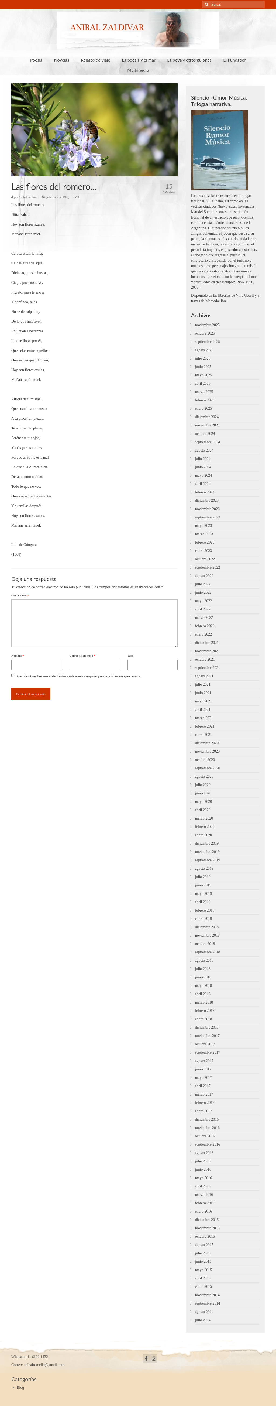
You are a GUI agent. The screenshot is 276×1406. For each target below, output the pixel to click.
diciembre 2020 (207, 743)
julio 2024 (203, 459)
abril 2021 (203, 710)
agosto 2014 (204, 1312)
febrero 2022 (205, 626)
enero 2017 (203, 1111)
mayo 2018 (203, 986)
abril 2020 (203, 810)
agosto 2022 (204, 576)
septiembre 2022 (207, 567)
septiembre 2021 (207, 668)
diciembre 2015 (207, 1220)
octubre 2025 (205, 333)
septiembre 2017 (207, 1052)
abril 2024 (203, 484)
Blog (66, 197)
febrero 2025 (205, 400)
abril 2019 (203, 902)
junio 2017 (203, 1069)
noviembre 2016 (207, 1128)
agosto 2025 (204, 350)
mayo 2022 (203, 601)
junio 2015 (203, 1262)
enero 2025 (203, 409)
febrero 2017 (205, 1103)
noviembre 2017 (207, 1036)
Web (130, 655)
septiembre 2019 (207, 860)
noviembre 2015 (207, 1228)
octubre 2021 (205, 659)
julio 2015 (203, 1253)
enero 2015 (203, 1287)
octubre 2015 (205, 1236)
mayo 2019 (203, 894)
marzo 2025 (204, 392)
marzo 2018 (204, 1002)
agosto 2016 (204, 1153)
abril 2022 (203, 609)
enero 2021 (203, 735)
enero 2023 (203, 551)
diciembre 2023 (207, 501)
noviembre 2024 (207, 425)
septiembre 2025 (207, 342)
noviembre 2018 (207, 935)
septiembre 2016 (207, 1144)
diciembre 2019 (207, 843)
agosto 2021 (204, 676)
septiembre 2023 (207, 517)
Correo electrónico (82, 655)
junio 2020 (203, 793)
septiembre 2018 (207, 952)
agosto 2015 (204, 1245)
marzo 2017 (204, 1094)
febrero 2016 (205, 1203)
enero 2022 (203, 634)
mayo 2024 (203, 475)
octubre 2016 (205, 1136)
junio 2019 (203, 885)
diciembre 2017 (207, 1027)
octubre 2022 (205, 559)
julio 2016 (203, 1161)
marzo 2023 (204, 534)
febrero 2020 (205, 827)
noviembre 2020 (207, 751)
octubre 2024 (205, 434)
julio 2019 (203, 877)
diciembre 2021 (207, 643)
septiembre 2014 (207, 1303)
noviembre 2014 (207, 1295)
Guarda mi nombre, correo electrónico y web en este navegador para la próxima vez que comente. (79, 676)
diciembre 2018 (207, 927)
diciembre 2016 (207, 1119)
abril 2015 (203, 1278)
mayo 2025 (203, 375)
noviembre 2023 (207, 509)
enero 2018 (203, 1019)
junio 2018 (203, 977)
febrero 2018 (205, 1011)
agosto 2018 (204, 960)
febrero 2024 (205, 492)
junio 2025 (203, 367)
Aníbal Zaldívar (28, 197)
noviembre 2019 (207, 852)
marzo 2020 (204, 818)
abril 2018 (203, 994)
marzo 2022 (204, 618)
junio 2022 (203, 593)
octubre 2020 (205, 760)
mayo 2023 (203, 526)
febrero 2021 (205, 726)
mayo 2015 (203, 1270)
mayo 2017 (203, 1078)
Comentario (20, 595)
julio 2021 (203, 684)
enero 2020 (203, 835)
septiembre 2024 (207, 442)
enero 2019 (203, 919)
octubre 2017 (205, 1044)
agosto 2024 (204, 450)
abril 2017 (203, 1086)
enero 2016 (203, 1211)
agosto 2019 (204, 868)
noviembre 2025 (207, 325)
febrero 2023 (205, 542)
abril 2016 (203, 1186)
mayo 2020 (203, 802)
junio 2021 (203, 693)
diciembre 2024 (207, 417)
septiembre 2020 (207, 768)
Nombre (17, 655)
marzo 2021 (204, 718)
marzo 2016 (204, 1195)
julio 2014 (203, 1320)
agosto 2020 (204, 776)
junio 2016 (203, 1170)
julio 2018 (203, 969)
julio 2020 (203, 785)
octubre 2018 (205, 944)
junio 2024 (203, 467)
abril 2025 (203, 383)
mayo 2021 (203, 701)
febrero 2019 (205, 910)
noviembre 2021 (207, 651)
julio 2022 (203, 584)
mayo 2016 (203, 1178)
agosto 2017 (204, 1061)
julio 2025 (203, 358)
